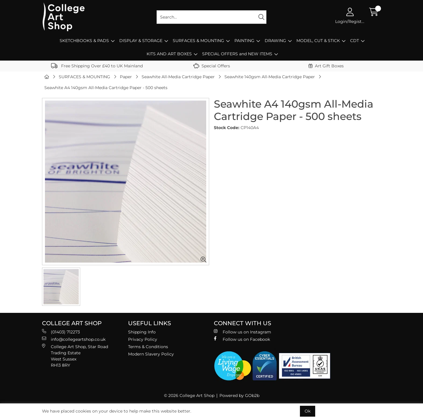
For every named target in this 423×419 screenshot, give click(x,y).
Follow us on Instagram (242, 332)
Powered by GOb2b (239, 395)
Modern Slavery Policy (151, 354)
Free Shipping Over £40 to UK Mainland (97, 66)
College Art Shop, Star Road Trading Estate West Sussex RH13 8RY (75, 356)
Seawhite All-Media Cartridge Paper (178, 76)
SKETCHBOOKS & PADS (84, 40)
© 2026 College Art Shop (189, 395)
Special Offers (211, 66)
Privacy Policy (142, 339)
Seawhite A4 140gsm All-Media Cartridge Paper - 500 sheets (105, 87)
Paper (126, 76)
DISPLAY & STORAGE (140, 40)
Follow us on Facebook (242, 339)
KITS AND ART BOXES (169, 53)
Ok (307, 411)
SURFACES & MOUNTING (198, 40)
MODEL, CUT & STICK (318, 40)
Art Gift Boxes (326, 66)
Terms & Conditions (148, 346)
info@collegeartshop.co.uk (73, 339)
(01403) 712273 (61, 332)
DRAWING (275, 40)
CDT (354, 40)
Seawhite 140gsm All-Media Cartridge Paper (269, 76)
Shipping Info (142, 332)
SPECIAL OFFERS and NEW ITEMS (237, 53)
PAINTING (244, 40)
